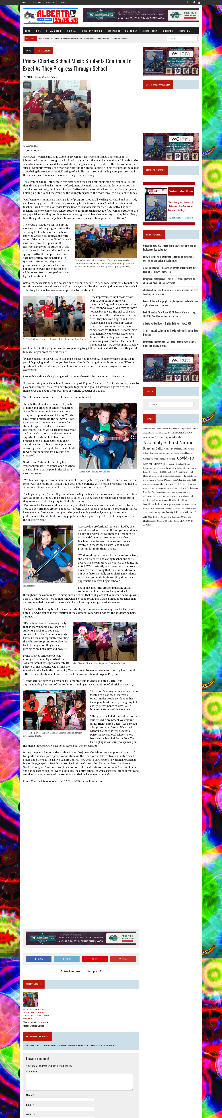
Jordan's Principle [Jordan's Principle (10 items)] (166, 484)
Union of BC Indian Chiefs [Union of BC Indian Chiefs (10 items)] (173, 521)
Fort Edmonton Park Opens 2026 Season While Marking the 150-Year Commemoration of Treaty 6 (172, 318)
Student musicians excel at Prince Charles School (33, 1002)
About (25, 2)
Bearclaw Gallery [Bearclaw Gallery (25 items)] (155, 453)
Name (26, 1073)
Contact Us (181, 31)
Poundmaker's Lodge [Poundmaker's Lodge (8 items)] (191, 509)
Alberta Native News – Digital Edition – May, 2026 (168, 327)
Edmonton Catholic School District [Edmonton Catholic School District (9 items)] (177, 469)
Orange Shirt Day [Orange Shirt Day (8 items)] (177, 509)
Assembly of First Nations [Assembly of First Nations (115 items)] (170, 447)
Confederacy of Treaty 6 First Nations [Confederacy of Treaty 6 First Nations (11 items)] (176, 457)
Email (26, 1083)
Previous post (69, 950)
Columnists (111, 31)
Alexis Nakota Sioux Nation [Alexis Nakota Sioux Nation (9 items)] (155, 437)
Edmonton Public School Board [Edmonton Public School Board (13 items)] (172, 472)
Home (25, 31)
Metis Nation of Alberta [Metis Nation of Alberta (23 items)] (159, 488)
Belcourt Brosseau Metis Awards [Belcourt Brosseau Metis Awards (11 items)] (180, 453)
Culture (39, 988)
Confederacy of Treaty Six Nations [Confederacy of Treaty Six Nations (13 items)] (161, 463)
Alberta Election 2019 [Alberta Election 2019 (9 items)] (164, 433)
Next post (93, 950)
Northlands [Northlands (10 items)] (196, 505)
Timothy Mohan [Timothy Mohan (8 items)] (150, 513)
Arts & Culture (51, 31)
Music (31, 994)
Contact (62, 2)
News (35, 31)
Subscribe (36, 2)
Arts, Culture (27, 988)
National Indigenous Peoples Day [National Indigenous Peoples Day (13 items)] (180, 492)
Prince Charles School (43, 77)
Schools (24, 997)
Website (27, 1093)
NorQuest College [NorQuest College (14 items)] (153, 504)
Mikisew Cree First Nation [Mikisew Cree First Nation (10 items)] (185, 489)
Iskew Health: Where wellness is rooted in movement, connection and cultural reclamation (169, 262)
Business (68, 31)
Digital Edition (146, 31)
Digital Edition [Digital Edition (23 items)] (153, 468)
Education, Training (30, 991)
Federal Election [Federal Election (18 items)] (159, 476)
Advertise (50, 2)
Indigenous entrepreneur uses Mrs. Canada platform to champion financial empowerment (170, 284)
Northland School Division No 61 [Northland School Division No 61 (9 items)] (157, 509)
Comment (28, 1049)
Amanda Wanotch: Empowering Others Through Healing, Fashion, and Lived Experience (170, 273)
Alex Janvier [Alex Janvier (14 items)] (172, 437)
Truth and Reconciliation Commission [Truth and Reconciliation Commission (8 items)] (181, 518)
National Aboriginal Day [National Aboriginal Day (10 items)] (154, 493)
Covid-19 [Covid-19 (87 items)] (186, 462)
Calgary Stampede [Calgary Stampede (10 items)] (151, 457)
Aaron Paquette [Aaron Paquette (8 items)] (150, 433)
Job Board (164, 31)
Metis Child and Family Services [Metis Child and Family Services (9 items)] (186, 484)
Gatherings (128, 31)
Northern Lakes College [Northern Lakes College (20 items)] (177, 505)
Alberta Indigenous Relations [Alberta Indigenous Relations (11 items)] (187, 433)
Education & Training (89, 31)
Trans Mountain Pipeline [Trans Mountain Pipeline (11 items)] (167, 513)
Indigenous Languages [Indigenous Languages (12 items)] (157, 480)
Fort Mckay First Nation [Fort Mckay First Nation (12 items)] (180, 476)
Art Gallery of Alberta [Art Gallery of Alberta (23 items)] (169, 441)
